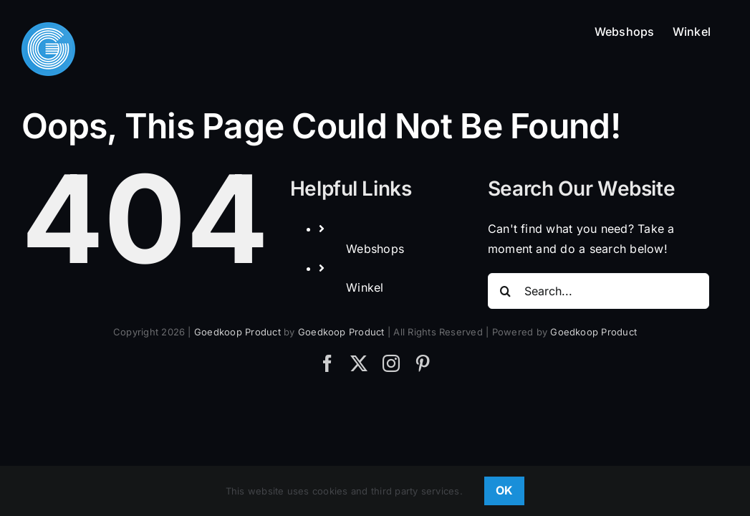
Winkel (364, 287)
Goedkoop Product (237, 332)
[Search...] (598, 291)
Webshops (375, 249)
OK (504, 490)
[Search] (506, 291)
